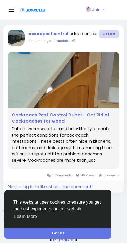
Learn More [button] (25, 216)
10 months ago (39, 40)
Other (108, 34)
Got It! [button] (58, 233)
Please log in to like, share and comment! (50, 186)
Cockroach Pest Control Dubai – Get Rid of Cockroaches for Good (60, 118)
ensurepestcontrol (47, 34)
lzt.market (63, 240)
